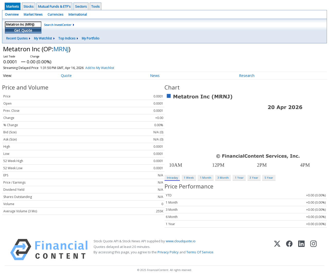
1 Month (205, 177)
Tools (95, 6)
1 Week (189, 177)
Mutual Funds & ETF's (54, 6)
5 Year (268, 177)
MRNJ (61, 49)
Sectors (81, 6)
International (77, 14)
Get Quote (23, 30)
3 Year (254, 177)
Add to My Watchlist (109, 68)
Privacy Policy (168, 252)
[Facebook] (289, 249)
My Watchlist (43, 38)
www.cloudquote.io (181, 241)
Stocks (28, 6)
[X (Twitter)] (277, 249)
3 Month (223, 177)
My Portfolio (90, 38)
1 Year (239, 177)
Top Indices (66, 38)
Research (246, 75)
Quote (66, 75)
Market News (33, 14)
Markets (12, 6)
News (155, 75)
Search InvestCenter (57, 25)
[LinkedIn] (301, 249)
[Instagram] (313, 249)
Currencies (55, 14)
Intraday (172, 177)
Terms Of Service (199, 252)
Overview (12, 14)
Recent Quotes (17, 38)
